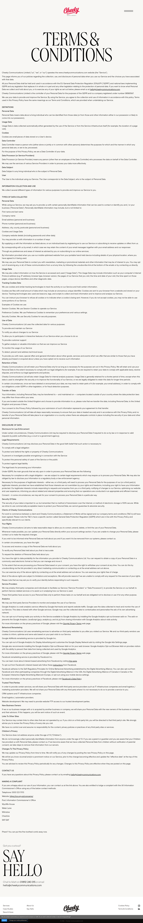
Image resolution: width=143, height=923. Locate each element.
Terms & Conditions (125, 909)
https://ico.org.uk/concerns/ (21, 805)
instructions (58, 674)
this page (73, 670)
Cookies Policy (123, 905)
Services (6, 905)
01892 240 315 (27, 882)
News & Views (8, 912)
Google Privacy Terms (72, 632)
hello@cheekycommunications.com (105, 98)
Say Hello (30, 909)
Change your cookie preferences (18, 920)
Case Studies (8, 909)
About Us (30, 905)
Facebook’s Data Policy (71, 688)
